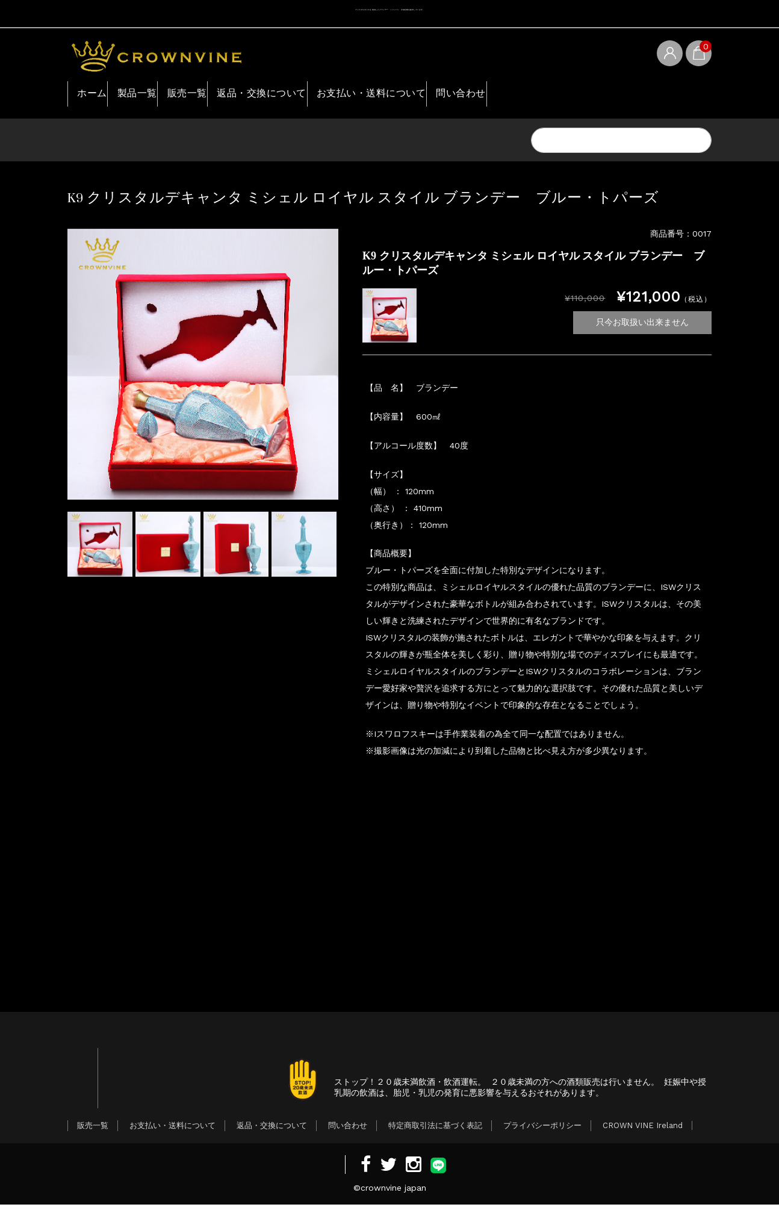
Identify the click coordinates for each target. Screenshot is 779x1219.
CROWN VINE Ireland (643, 1139)
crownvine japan (393, 1202)
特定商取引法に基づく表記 (435, 1139)
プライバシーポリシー (542, 1139)
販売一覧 (228, 96)
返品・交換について (322, 96)
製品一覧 (159, 96)
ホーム (97, 96)
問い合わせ (564, 96)
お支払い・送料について (454, 96)
